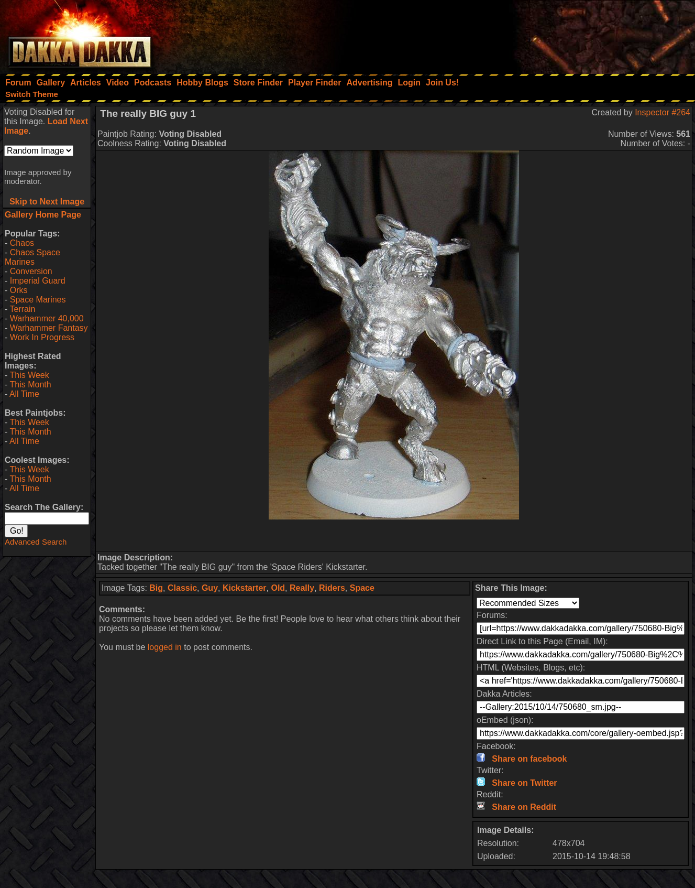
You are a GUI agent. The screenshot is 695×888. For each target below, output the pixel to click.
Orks (19, 290)
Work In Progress (42, 337)
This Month (30, 384)
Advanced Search (36, 541)
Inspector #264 (662, 112)
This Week (29, 375)
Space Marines (38, 299)
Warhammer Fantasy (49, 327)
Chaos (22, 243)
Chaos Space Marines (32, 257)
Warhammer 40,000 (47, 318)
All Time (24, 393)
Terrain (22, 309)
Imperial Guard (37, 280)
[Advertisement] (554, 34)
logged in (165, 647)
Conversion (31, 271)
